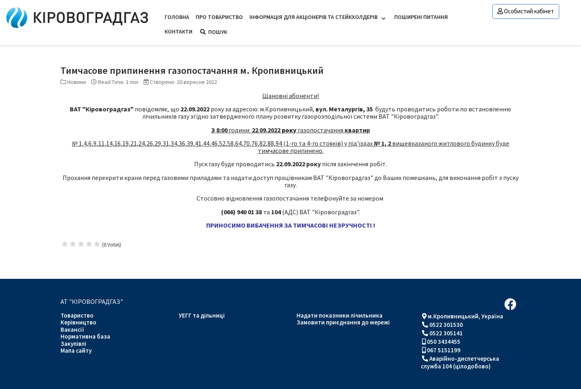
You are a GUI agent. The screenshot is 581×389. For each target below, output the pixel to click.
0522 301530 (446, 324)
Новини (76, 82)
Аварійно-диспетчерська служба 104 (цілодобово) (460, 362)
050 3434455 (443, 341)
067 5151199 (443, 350)
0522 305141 (446, 333)
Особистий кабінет (525, 11)
